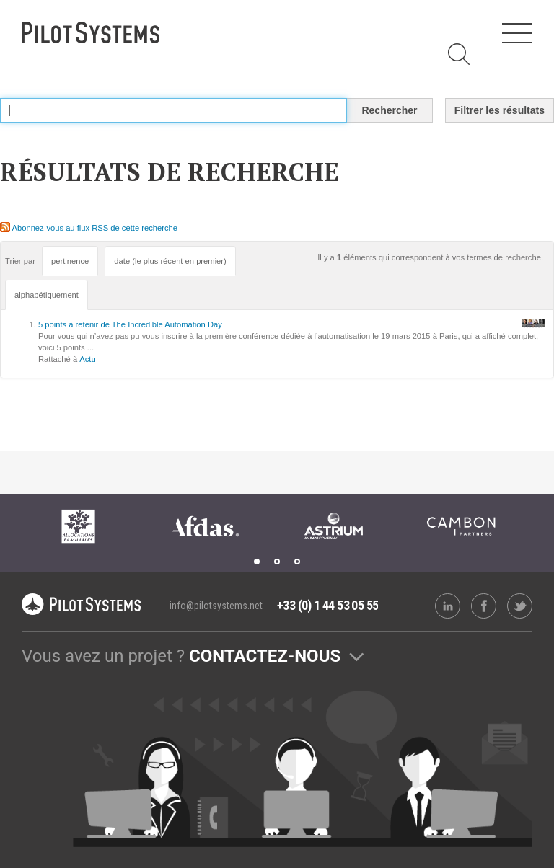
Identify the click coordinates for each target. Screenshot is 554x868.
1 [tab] (257, 561)
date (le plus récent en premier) (170, 261)
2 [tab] (277, 561)
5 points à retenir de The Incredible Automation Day (130, 324)
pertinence (70, 261)
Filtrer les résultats (499, 110)
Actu (87, 359)
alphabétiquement (46, 295)
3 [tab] (297, 561)
